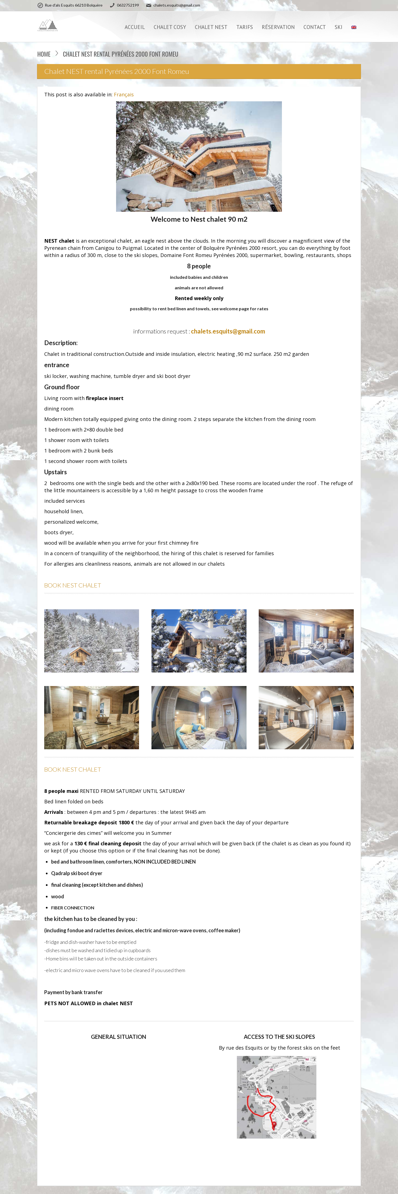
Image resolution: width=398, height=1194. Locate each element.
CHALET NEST (211, 27)
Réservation (278, 27)
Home (44, 53)
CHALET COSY (170, 27)
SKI (338, 27)
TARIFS (244, 27)
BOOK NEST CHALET (72, 585)
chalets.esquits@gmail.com (228, 331)
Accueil (135, 27)
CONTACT (314, 27)
